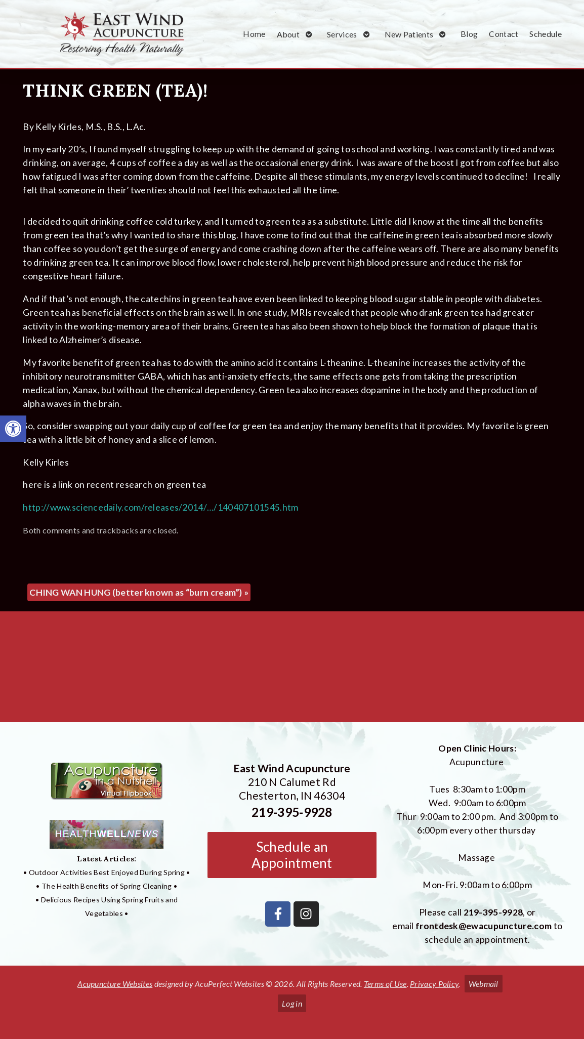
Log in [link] (292, 1003)
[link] (13, 428)
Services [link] (342, 34)
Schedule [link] (545, 33)
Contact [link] (503, 33)
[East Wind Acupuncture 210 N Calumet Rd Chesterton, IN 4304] (292, 670)
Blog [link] (469, 33)
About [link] (288, 34)
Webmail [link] (483, 983)
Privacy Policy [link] (434, 983)
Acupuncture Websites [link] (114, 983)
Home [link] (254, 33)
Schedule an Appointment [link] (292, 855)
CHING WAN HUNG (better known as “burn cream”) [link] (138, 592)
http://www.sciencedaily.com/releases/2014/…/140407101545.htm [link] (160, 507)
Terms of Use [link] (385, 983)
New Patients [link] (409, 34)
